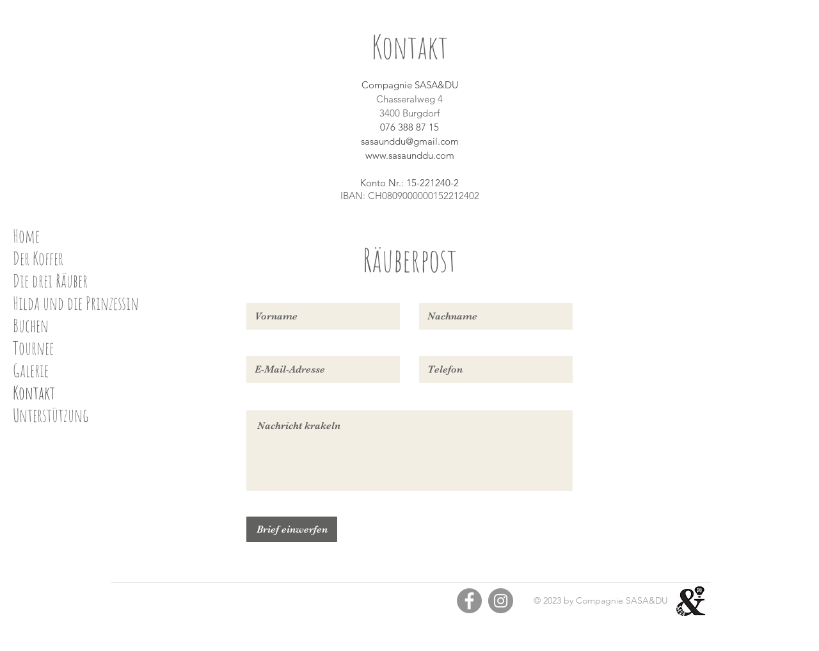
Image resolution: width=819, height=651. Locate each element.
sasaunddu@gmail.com (410, 141)
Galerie (31, 370)
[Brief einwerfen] (291, 529)
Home (26, 236)
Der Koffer (38, 258)
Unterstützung (50, 415)
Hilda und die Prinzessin (76, 303)
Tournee (33, 348)
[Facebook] (469, 600)
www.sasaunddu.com (409, 155)
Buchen (31, 325)
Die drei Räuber (50, 280)
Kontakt (34, 393)
